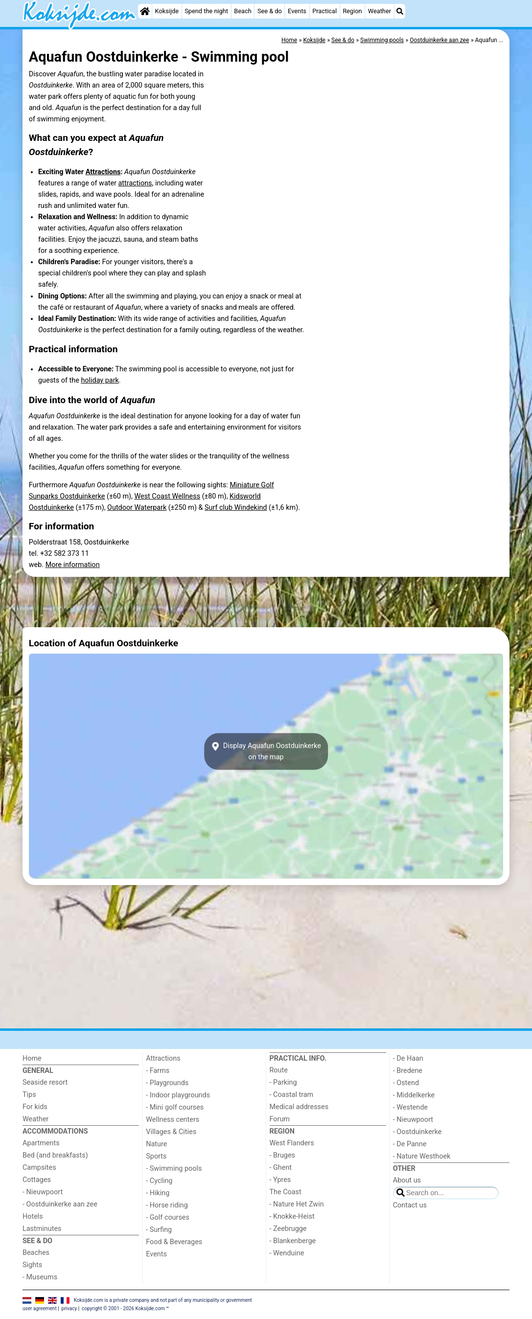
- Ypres (280, 1180)
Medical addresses (299, 1107)
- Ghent (281, 1167)
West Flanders (292, 1143)
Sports (156, 1156)
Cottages (37, 1180)
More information (73, 565)
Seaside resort (45, 1082)
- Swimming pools (174, 1168)
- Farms (157, 1071)
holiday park (99, 380)
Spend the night (206, 11)
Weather (379, 11)
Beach (242, 11)
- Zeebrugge (288, 1229)
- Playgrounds (167, 1083)
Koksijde (167, 11)
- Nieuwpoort (43, 1192)
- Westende (410, 1107)
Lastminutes (42, 1229)
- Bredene (407, 1071)
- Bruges (282, 1155)
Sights (32, 1265)
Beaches (36, 1253)
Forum (280, 1119)
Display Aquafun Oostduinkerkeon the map (266, 751)
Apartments (41, 1143)
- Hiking (157, 1193)
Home (32, 1058)
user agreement (40, 1308)
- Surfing (159, 1230)
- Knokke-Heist (292, 1216)
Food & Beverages (174, 1242)
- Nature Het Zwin (297, 1204)
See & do (269, 11)
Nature (156, 1144)
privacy (69, 1308)
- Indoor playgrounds (178, 1095)
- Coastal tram (292, 1095)
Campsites (39, 1167)
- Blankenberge (293, 1241)
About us (407, 1180)
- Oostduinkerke (417, 1132)
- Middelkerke (414, 1095)
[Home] (145, 11)
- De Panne (410, 1144)
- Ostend (406, 1083)
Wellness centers (172, 1119)
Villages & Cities (171, 1132)
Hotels (33, 1216)
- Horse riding (167, 1205)
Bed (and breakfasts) (55, 1155)
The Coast (285, 1192)
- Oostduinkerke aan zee (60, 1204)
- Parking (283, 1082)
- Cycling (159, 1181)
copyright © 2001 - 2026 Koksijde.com (123, 1308)
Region (352, 11)
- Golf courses (167, 1217)
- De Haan (408, 1058)
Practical (324, 11)
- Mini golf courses (175, 1107)
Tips (29, 1095)
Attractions (103, 172)
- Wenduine (287, 1253)
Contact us (410, 1205)
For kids (35, 1107)
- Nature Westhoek (422, 1156)
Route (279, 1070)
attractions (135, 183)
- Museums (40, 1277)
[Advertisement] (266, 602)
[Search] (399, 11)
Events (297, 11)
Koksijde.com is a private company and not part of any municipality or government (163, 1300)
